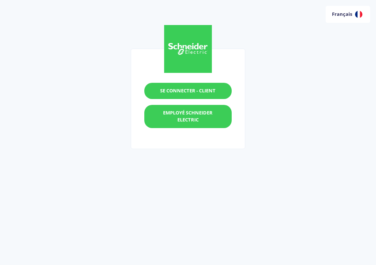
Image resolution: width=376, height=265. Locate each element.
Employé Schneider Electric (188, 116)
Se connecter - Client (188, 90)
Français (347, 14)
